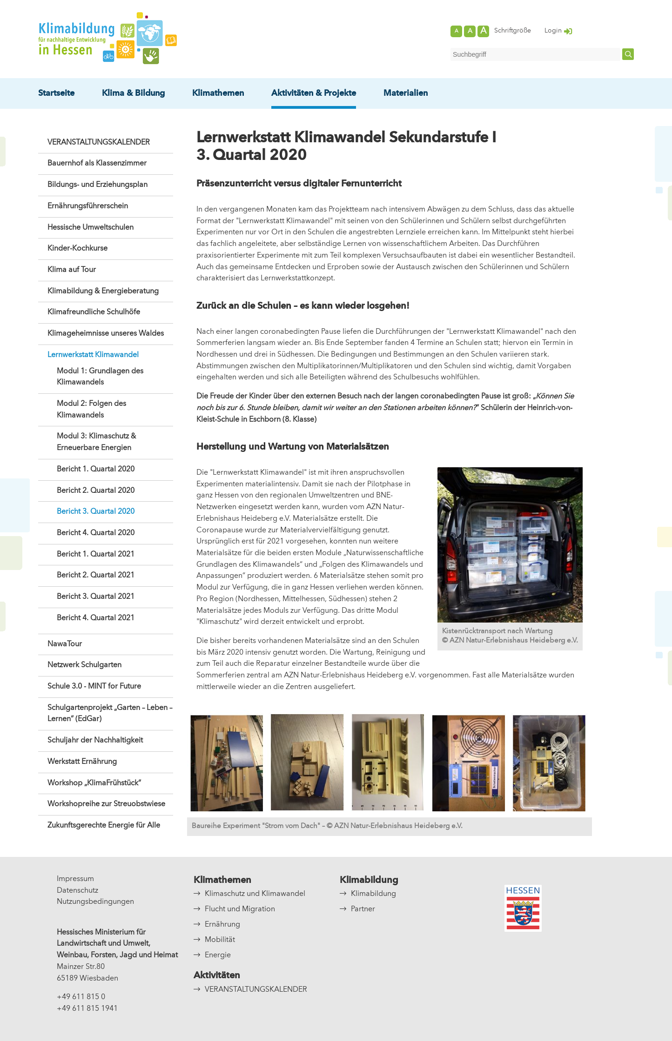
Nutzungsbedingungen (95, 902)
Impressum (75, 879)
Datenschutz (77, 891)
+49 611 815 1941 (87, 1009)
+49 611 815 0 (81, 997)
